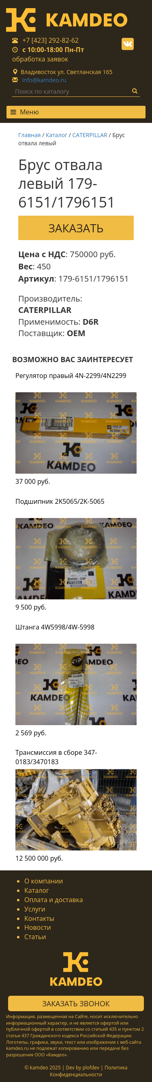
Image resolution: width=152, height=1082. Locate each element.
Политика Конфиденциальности (89, 1071)
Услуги (34, 909)
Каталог (56, 135)
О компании (43, 881)
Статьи (35, 936)
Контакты (39, 918)
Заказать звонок (75, 1003)
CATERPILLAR (90, 135)
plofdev (90, 1067)
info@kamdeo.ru (44, 80)
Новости (37, 927)
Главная (29, 135)
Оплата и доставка (53, 899)
